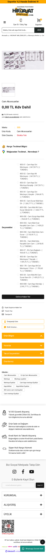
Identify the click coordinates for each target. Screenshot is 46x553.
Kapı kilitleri (8, 386)
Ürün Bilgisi (9, 336)
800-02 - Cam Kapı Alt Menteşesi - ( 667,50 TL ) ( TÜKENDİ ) (30, 176)
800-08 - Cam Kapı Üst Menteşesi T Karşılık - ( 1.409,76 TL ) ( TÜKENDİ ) (29, 259)
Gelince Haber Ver (23, 297)
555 (18, 127)
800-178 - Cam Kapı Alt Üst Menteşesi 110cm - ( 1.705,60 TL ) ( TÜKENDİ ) (31, 268)
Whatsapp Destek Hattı (32, 548)
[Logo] (23, 11)
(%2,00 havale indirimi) (16, 116)
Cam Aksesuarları (10, 375)
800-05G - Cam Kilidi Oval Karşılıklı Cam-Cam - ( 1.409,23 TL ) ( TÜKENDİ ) (31, 225)
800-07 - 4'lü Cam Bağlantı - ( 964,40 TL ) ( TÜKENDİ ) (31, 251)
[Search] (23, 30)
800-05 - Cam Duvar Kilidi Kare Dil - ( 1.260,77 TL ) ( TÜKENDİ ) (31, 202)
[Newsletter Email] (18, 485)
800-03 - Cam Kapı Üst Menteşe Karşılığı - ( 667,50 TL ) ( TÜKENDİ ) (32, 185)
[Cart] (38, 22)
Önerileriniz (8, 361)
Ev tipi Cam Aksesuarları (29, 375)
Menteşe (7, 379)
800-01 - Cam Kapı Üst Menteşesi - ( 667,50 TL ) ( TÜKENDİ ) (30, 167)
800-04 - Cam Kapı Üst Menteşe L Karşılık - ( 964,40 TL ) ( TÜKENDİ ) (32, 194)
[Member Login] (20, 22)
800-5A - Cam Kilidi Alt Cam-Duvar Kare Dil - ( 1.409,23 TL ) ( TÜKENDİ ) (32, 277)
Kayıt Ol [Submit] (40, 485)
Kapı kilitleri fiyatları (22, 386)
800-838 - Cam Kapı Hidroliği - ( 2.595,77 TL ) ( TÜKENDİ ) (32, 285)
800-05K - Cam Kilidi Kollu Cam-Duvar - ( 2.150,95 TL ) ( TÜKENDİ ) (32, 234)
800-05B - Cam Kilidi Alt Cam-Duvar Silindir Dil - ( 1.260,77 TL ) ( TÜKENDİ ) (32, 210)
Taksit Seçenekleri (12, 353)
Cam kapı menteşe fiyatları (29, 383)
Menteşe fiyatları (9, 383)
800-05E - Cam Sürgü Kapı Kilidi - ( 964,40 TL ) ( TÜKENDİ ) (32, 217)
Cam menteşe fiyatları (11, 394)
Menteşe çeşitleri (20, 379)
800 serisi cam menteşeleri (13, 390)
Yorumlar (7, 345)
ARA (39, 30)
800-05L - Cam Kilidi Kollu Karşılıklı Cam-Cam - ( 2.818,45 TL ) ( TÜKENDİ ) (31, 243)
